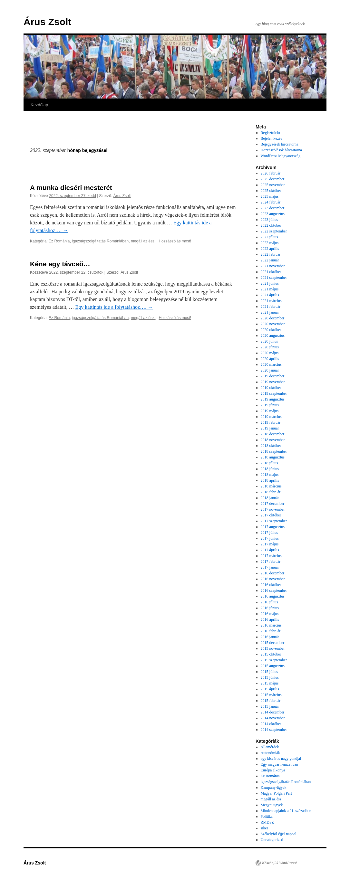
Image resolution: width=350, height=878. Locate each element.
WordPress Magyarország (280, 156)
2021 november (273, 266)
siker (264, 828)
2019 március (271, 416)
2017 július (269, 532)
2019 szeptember (274, 393)
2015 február (271, 700)
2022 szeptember (274, 231)
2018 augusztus (273, 457)
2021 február (271, 306)
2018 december (273, 434)
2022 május (270, 243)
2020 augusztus (273, 335)
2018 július (269, 463)
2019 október (271, 387)
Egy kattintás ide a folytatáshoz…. (114, 307)
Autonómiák (270, 753)
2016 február (271, 631)
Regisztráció (270, 132)
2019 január (270, 428)
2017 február (271, 561)
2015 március (271, 695)
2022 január (270, 260)
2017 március (271, 555)
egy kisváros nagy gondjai (281, 758)
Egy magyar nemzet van (279, 764)
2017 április (270, 550)
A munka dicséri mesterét (71, 187)
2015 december (273, 642)
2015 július (269, 671)
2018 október (271, 445)
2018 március (271, 486)
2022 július (269, 237)
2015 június (270, 677)
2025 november (273, 185)
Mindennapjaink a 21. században (286, 810)
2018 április (270, 480)
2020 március (271, 364)
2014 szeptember (274, 729)
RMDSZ (267, 822)
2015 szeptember (274, 660)
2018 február (271, 492)
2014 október (271, 724)
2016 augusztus (273, 596)
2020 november (273, 324)
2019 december (273, 376)
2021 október (271, 271)
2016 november (273, 579)
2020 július (269, 341)
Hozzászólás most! (175, 241)
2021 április (270, 295)
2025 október (271, 190)
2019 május (270, 411)
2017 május (270, 544)
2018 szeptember (274, 451)
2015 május (270, 683)
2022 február (271, 254)
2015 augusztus (273, 666)
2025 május (270, 196)
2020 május (270, 353)
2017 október (271, 515)
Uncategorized (272, 839)
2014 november (273, 718)
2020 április (270, 358)
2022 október (271, 225)
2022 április (270, 248)
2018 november (273, 440)
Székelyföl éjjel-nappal (279, 834)
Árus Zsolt (47, 21)
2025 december (273, 179)
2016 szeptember (274, 590)
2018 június (270, 469)
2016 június (270, 608)
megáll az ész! (143, 241)
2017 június (270, 538)
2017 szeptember (274, 521)
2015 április (270, 689)
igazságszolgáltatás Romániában (100, 241)
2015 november (273, 648)
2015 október (271, 654)
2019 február (271, 422)
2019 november (273, 382)
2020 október (271, 329)
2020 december (273, 318)
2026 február (271, 173)
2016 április (270, 619)
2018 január (270, 498)
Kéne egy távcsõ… (60, 264)
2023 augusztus (273, 214)
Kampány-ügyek (274, 787)
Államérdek (270, 747)
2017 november (273, 509)
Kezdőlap (39, 104)
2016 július (269, 602)
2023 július (269, 219)
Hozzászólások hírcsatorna (281, 150)
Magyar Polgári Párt (276, 793)
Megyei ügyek (272, 805)
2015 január (270, 706)
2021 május (270, 289)
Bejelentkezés (271, 138)
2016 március (271, 625)
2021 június (270, 283)
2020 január (270, 370)
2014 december (273, 712)
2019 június (270, 405)
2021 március (271, 300)
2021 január (270, 312)
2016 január (270, 637)
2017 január (270, 567)
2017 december (273, 503)
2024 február (271, 202)
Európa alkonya (273, 770)
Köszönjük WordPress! (279, 863)
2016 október (271, 584)
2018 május (270, 474)
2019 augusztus (273, 399)
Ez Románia (59, 241)
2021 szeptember (274, 277)
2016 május (270, 613)
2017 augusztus (273, 526)
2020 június (270, 347)
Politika (267, 816)
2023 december (273, 208)
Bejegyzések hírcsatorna (279, 144)
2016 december (273, 573)
